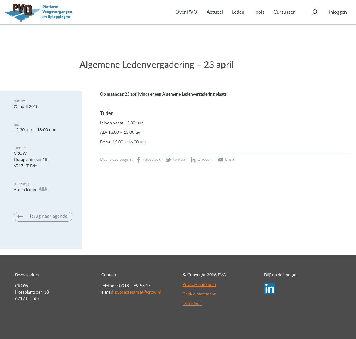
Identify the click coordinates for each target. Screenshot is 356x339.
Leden (238, 12)
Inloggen (338, 12)
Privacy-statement (199, 285)
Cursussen (285, 12)
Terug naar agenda (48, 216)
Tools (259, 12)
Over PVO (186, 12)
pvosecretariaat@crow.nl (138, 292)
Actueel (215, 12)
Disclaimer (192, 304)
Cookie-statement (199, 294)
